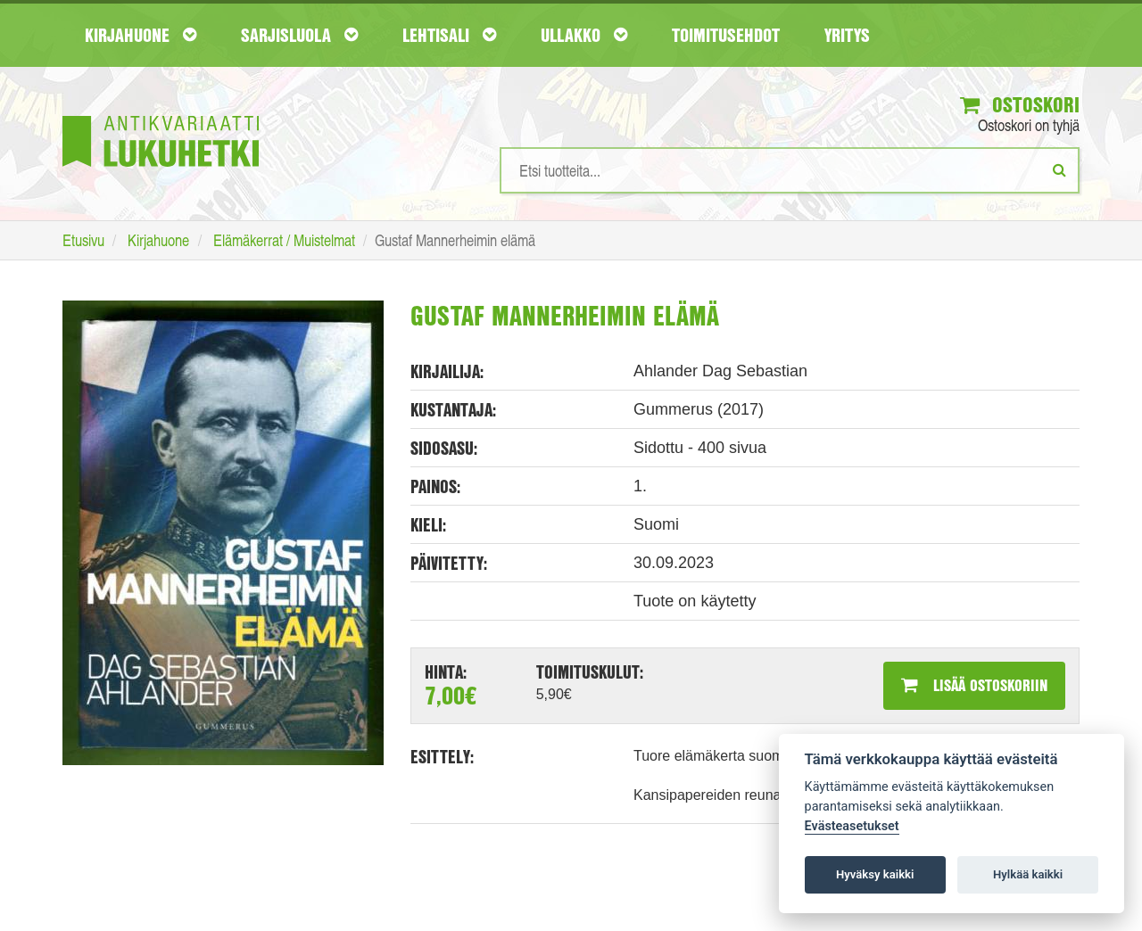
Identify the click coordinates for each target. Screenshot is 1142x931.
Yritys (847, 34)
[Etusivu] (160, 114)
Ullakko (584, 34)
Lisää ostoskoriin (974, 684)
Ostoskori (1020, 104)
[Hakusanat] (790, 170)
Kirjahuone (140, 34)
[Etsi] (1059, 169)
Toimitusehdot (726, 34)
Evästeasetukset (852, 826)
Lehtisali (449, 34)
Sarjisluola (299, 34)
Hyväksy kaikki (875, 874)
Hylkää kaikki (1028, 874)
